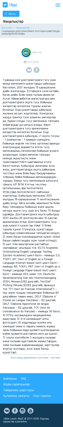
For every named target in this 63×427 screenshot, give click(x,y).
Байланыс (10, 378)
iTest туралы (42, 395)
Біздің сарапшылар (16, 384)
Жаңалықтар (23, 28)
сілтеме (55, 357)
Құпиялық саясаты (16, 395)
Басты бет (7, 28)
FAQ (23, 378)
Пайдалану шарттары (18, 390)
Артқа (12, 13)
